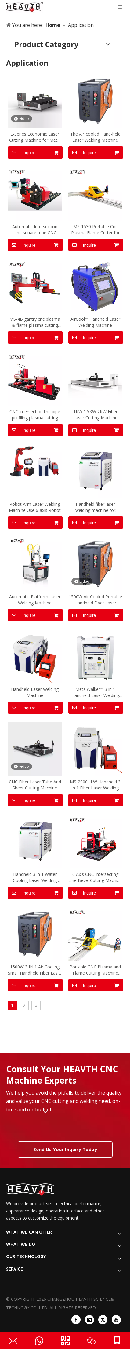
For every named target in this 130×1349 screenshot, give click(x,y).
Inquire (21, 152)
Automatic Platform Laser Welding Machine (34, 600)
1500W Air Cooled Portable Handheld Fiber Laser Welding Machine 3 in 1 (95, 600)
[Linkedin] (89, 1319)
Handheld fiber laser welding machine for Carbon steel (95, 507)
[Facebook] (76, 1319)
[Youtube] (116, 1319)
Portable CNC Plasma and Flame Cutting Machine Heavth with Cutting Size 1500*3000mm (95, 970)
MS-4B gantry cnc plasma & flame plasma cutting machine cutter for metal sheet (34, 322)
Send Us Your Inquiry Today (65, 1149)
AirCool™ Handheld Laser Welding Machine (95, 322)
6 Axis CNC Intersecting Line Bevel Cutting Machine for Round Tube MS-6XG (95, 877)
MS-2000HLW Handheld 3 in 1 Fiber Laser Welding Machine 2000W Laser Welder (95, 785)
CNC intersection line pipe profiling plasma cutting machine (34, 415)
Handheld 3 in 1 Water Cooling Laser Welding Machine (35, 877)
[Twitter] (102, 1319)
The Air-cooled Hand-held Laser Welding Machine (95, 137)
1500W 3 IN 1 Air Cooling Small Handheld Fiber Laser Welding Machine (35, 970)
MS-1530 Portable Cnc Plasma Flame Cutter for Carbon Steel (95, 230)
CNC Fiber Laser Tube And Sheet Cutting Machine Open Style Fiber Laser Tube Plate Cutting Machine (35, 785)
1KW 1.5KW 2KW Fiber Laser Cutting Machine (95, 415)
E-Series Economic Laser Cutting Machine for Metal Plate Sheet (35, 137)
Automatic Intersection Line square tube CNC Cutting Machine (34, 230)
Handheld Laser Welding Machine (35, 692)
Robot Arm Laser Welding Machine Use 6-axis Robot (35, 507)
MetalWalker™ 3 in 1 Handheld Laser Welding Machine (95, 692)
